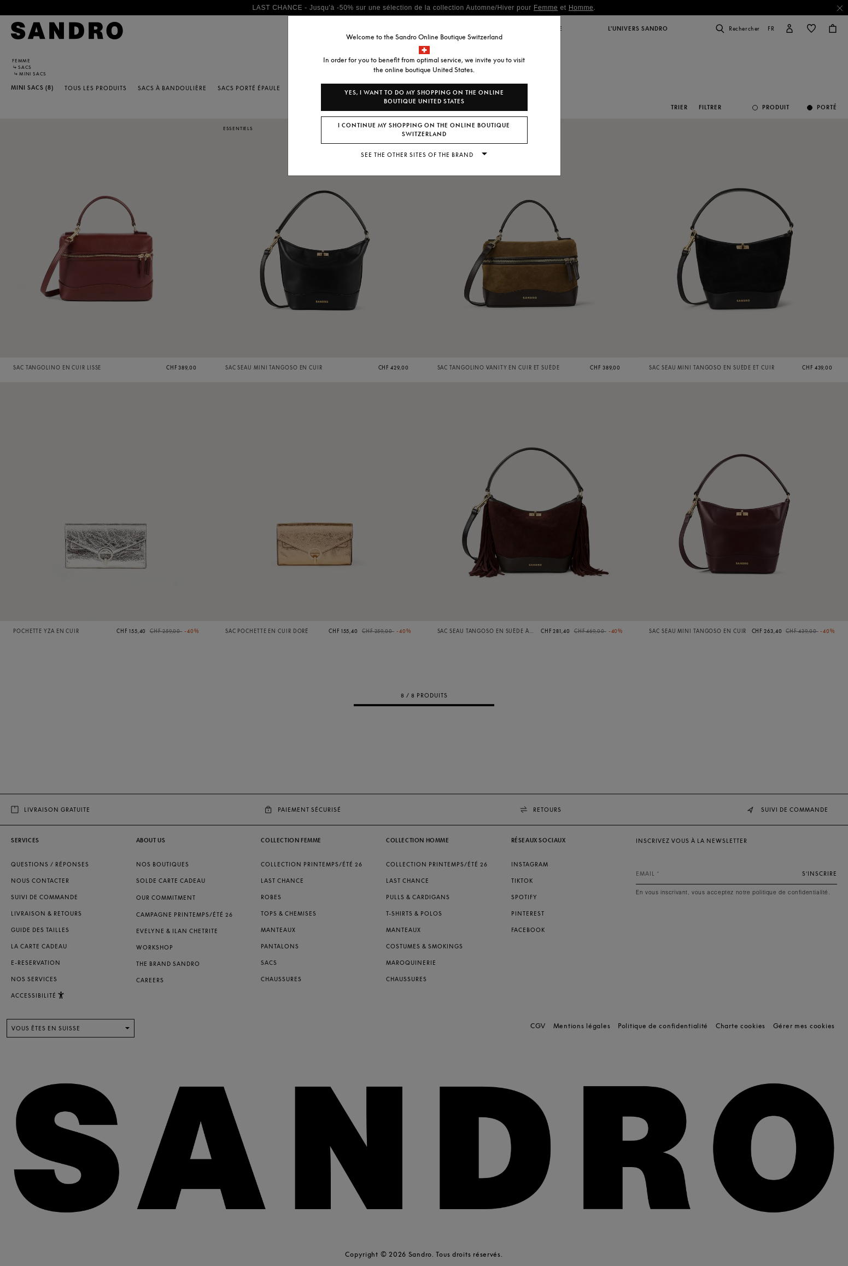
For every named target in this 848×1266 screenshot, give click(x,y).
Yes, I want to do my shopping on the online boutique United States (424, 97)
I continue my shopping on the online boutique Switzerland (424, 130)
